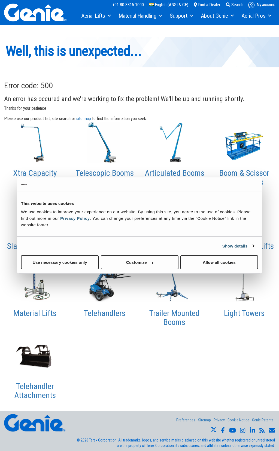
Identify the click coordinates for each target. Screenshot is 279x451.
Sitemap (204, 420)
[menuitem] (95, 16)
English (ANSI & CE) (168, 4)
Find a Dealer (207, 4)
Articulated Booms (174, 173)
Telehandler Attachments (35, 390)
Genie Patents (263, 420)
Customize (139, 262)
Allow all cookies (219, 262)
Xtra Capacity (35, 173)
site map (83, 118)
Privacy (219, 420)
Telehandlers (104, 313)
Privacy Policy (75, 218)
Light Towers (244, 313)
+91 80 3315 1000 (128, 4)
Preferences (185, 420)
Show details (235, 245)
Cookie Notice (238, 420)
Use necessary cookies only (59, 262)
